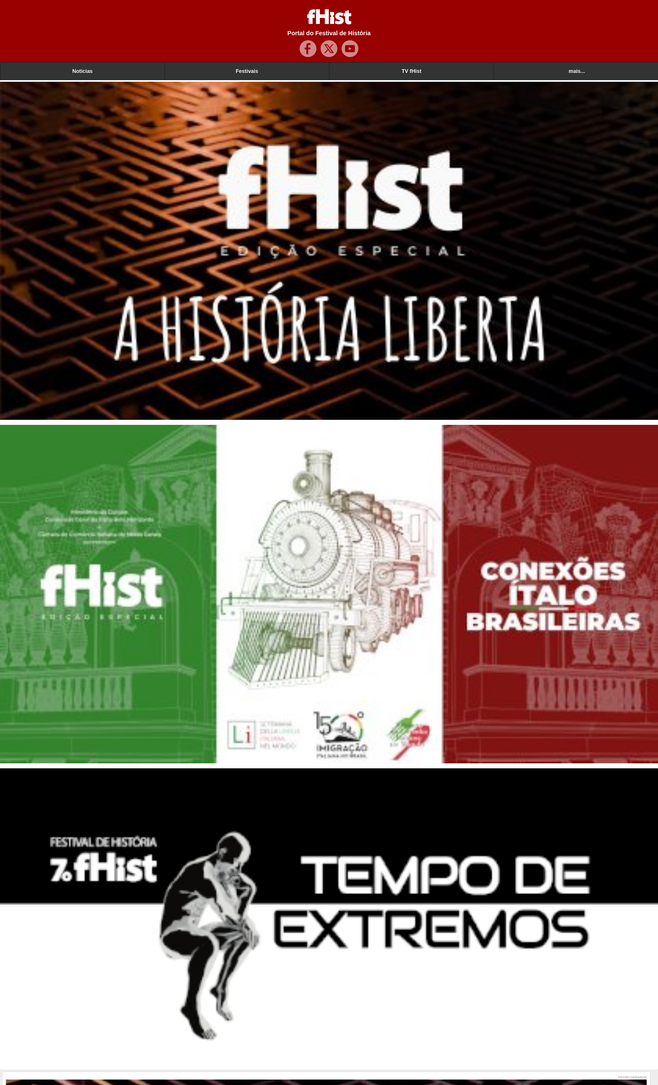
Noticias (82, 71)
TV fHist (411, 71)
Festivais (247, 71)
